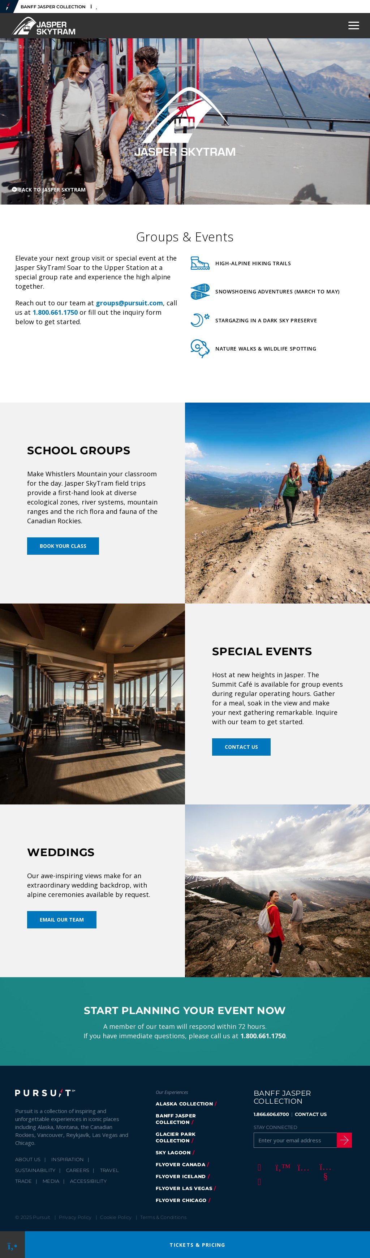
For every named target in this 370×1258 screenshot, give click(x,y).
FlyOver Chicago (181, 1200)
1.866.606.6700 (271, 1114)
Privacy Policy (75, 1217)
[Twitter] (280, 1167)
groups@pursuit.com (129, 303)
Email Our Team (62, 919)
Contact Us (241, 746)
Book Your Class (63, 545)
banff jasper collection (176, 1119)
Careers (77, 1170)
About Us (28, 1159)
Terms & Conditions (163, 1217)
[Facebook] (258, 1167)
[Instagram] (302, 1167)
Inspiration (67, 1159)
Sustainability (35, 1170)
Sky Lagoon (173, 1152)
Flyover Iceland (181, 1176)
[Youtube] (324, 1167)
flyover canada (180, 1164)
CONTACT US (311, 1114)
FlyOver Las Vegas (184, 1188)
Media (51, 1181)
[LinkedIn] (258, 1181)
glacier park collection (176, 1137)
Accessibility (88, 1181)
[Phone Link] (12, 1245)
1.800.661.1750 (55, 312)
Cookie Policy (116, 1217)
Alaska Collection (184, 1104)
